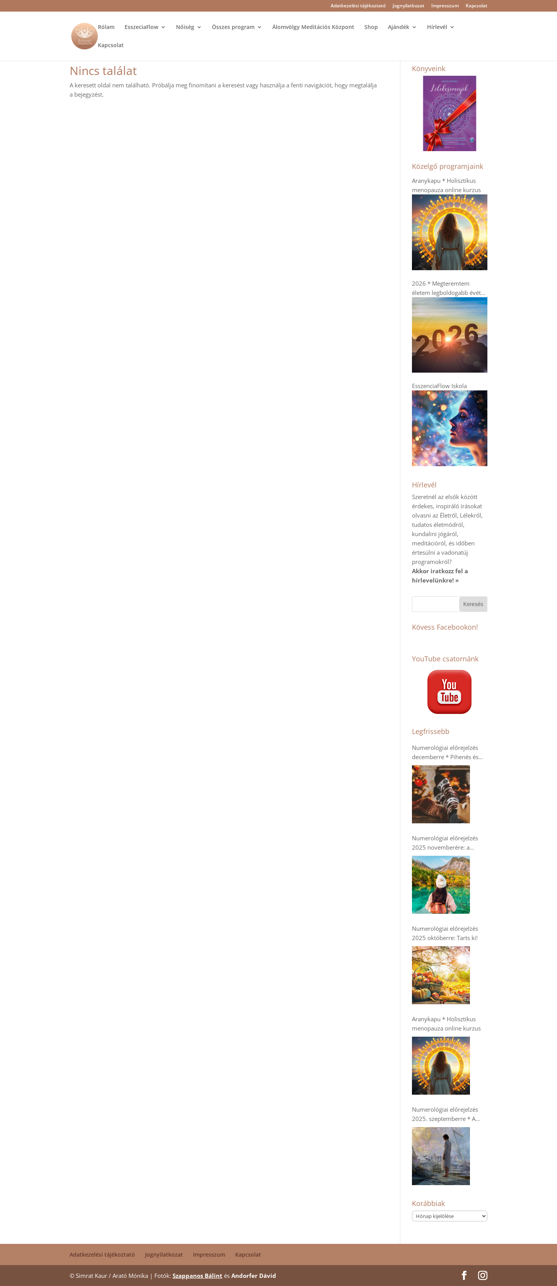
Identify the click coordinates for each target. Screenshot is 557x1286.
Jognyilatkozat (408, 6)
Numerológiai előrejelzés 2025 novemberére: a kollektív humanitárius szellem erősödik (445, 843)
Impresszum (445, 6)
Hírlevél (437, 27)
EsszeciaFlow (141, 27)
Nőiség (185, 27)
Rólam (106, 27)
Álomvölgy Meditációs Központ (313, 27)
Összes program (233, 27)
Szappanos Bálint (197, 1275)
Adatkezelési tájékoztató (358, 6)
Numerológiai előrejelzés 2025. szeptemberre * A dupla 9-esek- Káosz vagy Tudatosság (445, 1114)
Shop (371, 27)
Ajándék (398, 27)
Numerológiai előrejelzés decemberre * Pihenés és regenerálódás (445, 752)
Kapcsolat (476, 6)
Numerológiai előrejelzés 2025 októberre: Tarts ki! (445, 933)
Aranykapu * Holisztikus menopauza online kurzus (446, 1023)
